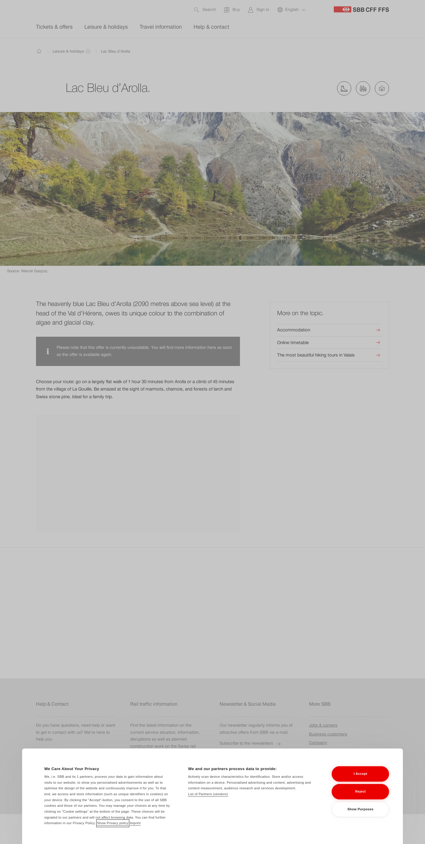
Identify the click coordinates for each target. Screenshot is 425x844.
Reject (360, 799)
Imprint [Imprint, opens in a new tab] (135, 831)
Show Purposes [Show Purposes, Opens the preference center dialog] (360, 817)
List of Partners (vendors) (208, 802)
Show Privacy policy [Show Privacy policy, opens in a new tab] (112, 831)
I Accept (360, 782)
